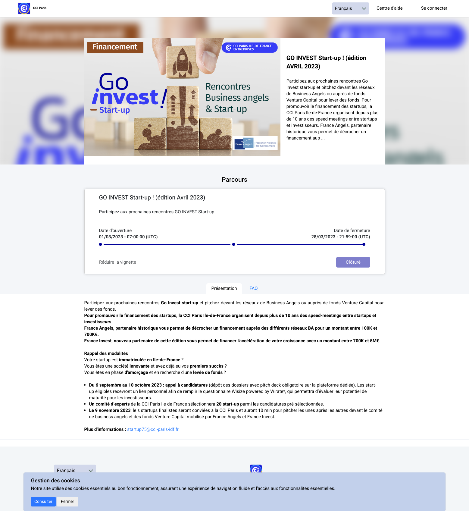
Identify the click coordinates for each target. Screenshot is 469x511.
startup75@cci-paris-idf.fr (153, 429)
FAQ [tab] (254, 288)
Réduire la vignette (117, 262)
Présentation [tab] (224, 288)
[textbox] (234, 212)
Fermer (67, 501)
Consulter (43, 501)
